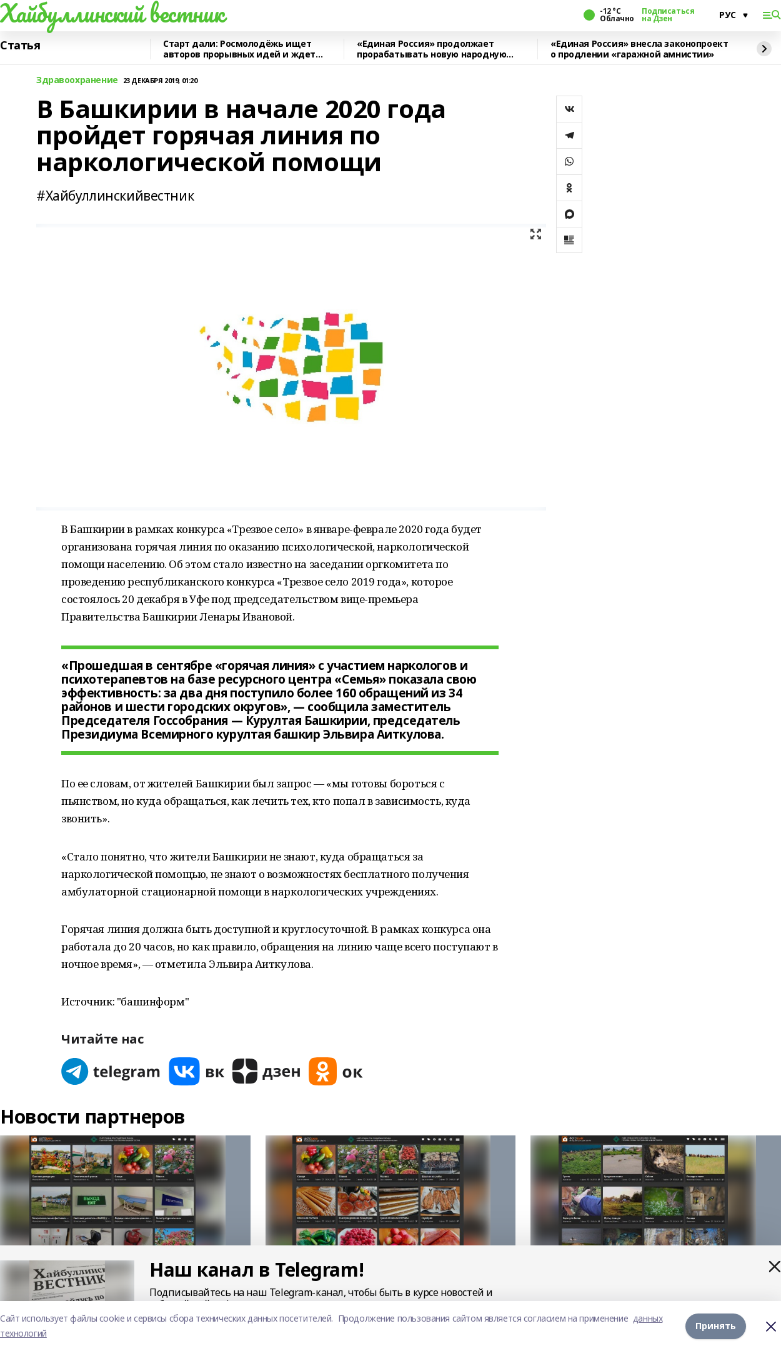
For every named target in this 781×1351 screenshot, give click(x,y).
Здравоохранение (77, 80)
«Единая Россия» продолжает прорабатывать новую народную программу (431, 49)
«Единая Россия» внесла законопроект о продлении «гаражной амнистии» (639, 49)
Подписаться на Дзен (668, 14)
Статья (20, 45)
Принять (715, 1326)
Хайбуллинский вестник (112, 13)
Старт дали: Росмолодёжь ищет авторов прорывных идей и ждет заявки (239, 49)
